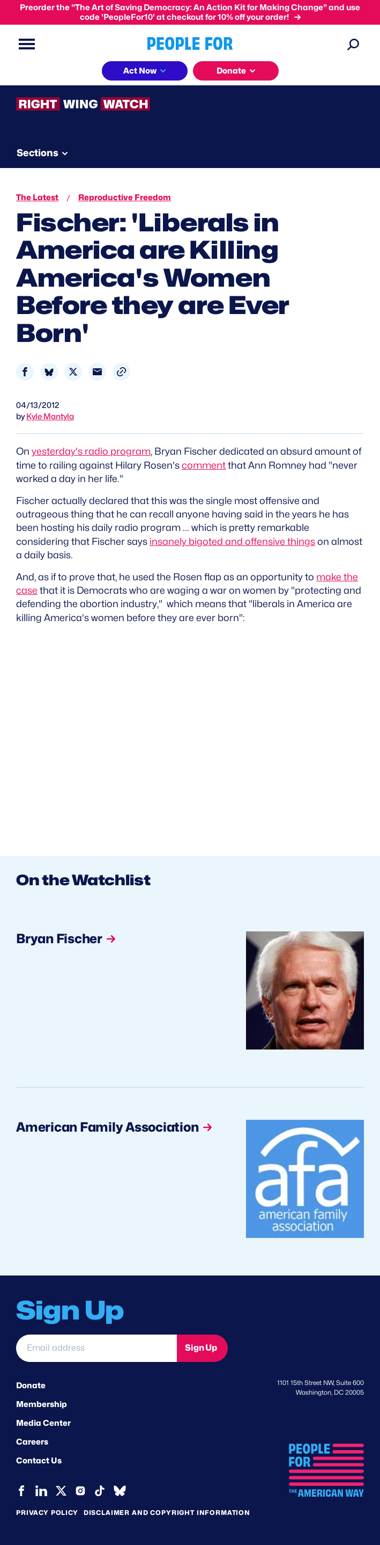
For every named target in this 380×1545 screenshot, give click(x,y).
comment (204, 465)
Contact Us (39, 1461)
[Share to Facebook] (25, 372)
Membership (41, 1404)
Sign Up (201, 1348)
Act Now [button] (140, 71)
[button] (121, 372)
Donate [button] (231, 71)
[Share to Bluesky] (49, 372)
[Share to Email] (97, 372)
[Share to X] (73, 372)
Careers (32, 1442)
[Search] (353, 44)
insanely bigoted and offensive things (232, 541)
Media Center (43, 1423)
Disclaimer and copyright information (167, 1512)
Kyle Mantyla (50, 416)
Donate (31, 1385)
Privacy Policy (47, 1512)
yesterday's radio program (91, 451)
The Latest (37, 197)
